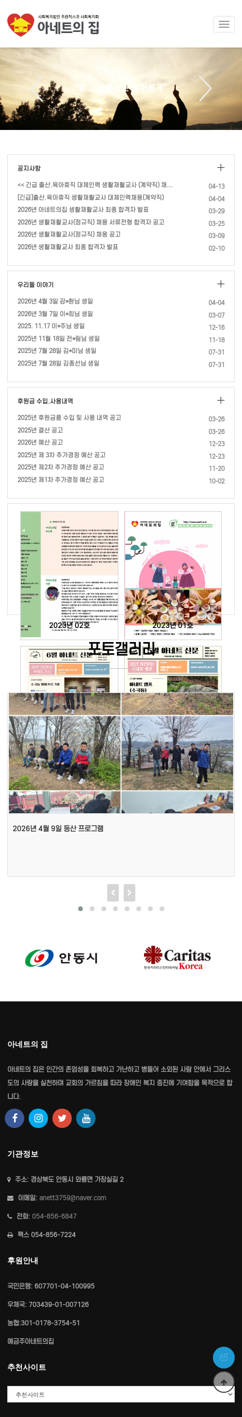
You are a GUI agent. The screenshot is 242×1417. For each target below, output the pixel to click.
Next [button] (202, 89)
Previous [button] (40, 89)
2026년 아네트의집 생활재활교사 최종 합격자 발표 (83, 209)
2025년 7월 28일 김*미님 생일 (57, 350)
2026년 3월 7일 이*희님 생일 (55, 314)
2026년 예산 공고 (40, 442)
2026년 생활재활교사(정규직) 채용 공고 (69, 234)
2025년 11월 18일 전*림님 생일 (58, 338)
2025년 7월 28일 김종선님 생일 (58, 363)
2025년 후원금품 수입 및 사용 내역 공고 (69, 417)
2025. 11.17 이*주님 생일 (51, 326)
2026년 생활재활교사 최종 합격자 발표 (67, 247)
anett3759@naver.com (72, 1198)
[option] (121, 89)
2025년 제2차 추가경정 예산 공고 (60, 467)
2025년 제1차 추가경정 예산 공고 (60, 479)
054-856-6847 (54, 1216)
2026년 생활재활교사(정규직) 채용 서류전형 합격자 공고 (90, 222)
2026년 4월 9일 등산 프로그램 (58, 828)
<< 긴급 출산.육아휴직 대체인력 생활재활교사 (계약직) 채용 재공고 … (96, 185)
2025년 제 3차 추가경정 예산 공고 (61, 455)
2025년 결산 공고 (40, 430)
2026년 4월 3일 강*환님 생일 (55, 301)
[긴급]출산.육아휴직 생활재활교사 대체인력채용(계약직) (90, 197)
